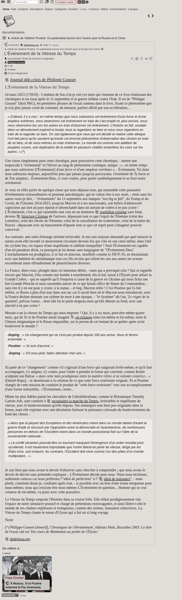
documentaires (13, 32)
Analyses (23, 9)
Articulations (37, 9)
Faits (13, 9)
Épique (49, 9)
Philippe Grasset (16, 62)
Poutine (12, 69)
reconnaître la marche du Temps (75, 401)
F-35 (10, 66)
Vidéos (104, 9)
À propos (133, 9)
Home (6, 9)
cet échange (83, 317)
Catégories (60, 9)
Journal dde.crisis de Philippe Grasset (43, 79)
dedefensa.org (31, 45)
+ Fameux (93, 9)
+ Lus (83, 9)
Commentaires (118, 9)
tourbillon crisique (113, 212)
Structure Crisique (34, 216)
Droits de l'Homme (31, 58)
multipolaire (48, 58)
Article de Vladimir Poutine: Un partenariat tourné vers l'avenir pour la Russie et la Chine (66, 38)
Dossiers (73, 9)
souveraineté (14, 58)
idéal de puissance (117, 479)
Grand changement (18, 73)
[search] (25, 2)
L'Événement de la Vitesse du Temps (40, 53)
